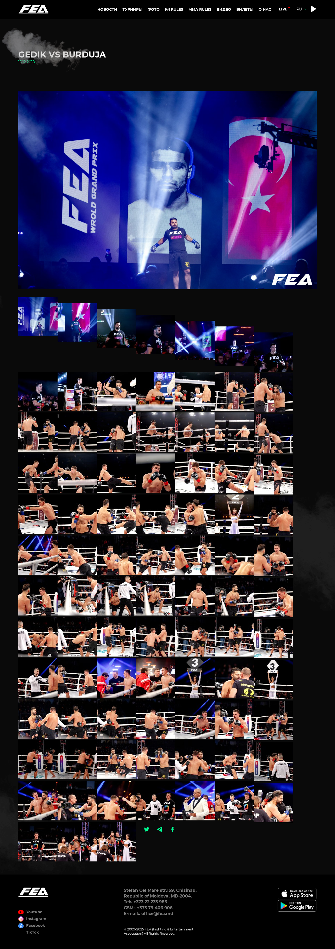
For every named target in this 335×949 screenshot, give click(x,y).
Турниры (132, 9)
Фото (154, 9)
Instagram (36, 918)
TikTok (32, 932)
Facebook (35, 925)
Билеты (244, 9)
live (283, 9)
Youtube (34, 912)
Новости (107, 9)
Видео (224, 9)
